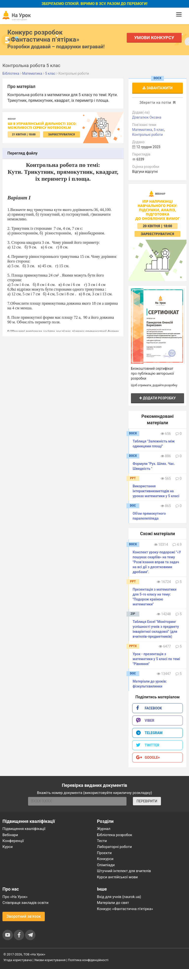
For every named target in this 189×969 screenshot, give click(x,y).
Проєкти (104, 853)
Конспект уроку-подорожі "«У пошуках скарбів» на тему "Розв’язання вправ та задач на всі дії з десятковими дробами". (157, 562)
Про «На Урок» (15, 897)
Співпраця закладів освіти (25, 902)
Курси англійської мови (117, 877)
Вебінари (10, 835)
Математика (142, 130)
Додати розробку (157, 398)
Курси (7, 847)
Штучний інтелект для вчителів (124, 871)
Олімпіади (106, 865)
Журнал (103, 829)
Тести (102, 841)
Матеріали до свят (113, 902)
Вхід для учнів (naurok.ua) (119, 897)
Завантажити (157, 88)
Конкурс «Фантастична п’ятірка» (125, 909)
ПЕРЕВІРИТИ (147, 801)
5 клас (159, 130)
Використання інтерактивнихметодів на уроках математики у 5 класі (156, 491)
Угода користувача (17, 960)
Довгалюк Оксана (146, 117)
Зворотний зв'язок (23, 916)
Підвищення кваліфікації (24, 829)
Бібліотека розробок (114, 835)
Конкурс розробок (43, 36)
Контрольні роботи (147, 135)
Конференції (13, 841)
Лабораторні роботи (114, 847)
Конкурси (105, 859)
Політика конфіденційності (88, 960)
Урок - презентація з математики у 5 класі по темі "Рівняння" (156, 659)
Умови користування (50, 960)
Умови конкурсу (154, 37)
